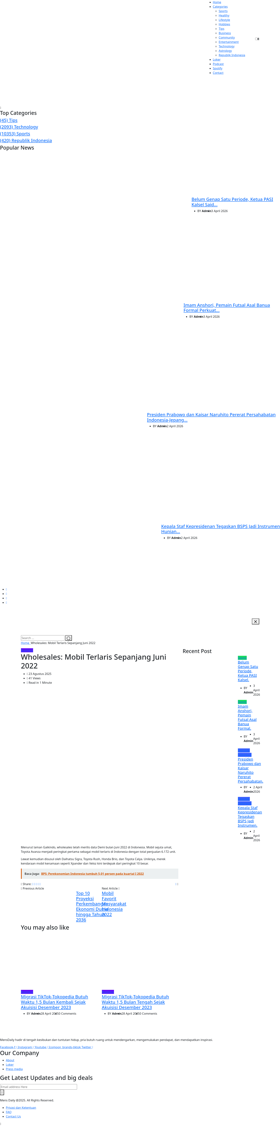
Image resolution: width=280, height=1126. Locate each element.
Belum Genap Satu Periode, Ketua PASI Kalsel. (248, 671)
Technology (227, 46)
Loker (217, 60)
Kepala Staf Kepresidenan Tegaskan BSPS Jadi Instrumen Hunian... (220, 529)
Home (217, 2)
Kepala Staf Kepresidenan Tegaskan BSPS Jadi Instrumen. (250, 816)
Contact (218, 73)
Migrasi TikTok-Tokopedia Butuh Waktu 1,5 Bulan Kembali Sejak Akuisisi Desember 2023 (54, 1002)
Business (225, 33)
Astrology (225, 51)
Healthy (224, 15)
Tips (221, 29)
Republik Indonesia (232, 55)
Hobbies (224, 24)
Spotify (217, 68)
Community (227, 37)
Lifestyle (224, 20)
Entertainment (229, 42)
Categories (220, 7)
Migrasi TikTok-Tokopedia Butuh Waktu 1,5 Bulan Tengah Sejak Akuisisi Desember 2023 (135, 1002)
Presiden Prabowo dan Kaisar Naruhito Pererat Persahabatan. (250, 770)
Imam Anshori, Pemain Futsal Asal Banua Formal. (247, 717)
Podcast (218, 64)
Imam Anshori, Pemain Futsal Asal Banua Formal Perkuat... (226, 307)
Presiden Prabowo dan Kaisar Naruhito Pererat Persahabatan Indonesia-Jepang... (211, 417)
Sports (223, 11)
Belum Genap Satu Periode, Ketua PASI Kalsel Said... (232, 201)
